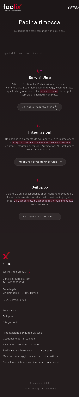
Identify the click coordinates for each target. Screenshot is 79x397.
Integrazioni (10, 322)
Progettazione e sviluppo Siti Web (22, 332)
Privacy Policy (32, 388)
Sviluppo (8, 316)
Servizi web (9, 310)
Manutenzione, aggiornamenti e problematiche (30, 356)
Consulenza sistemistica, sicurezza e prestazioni (31, 362)
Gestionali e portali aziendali (19, 338)
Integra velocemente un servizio (40, 162)
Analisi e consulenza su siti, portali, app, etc (28, 350)
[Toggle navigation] (72, 7)
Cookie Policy (49, 388)
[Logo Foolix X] (6, 255)
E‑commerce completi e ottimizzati (23, 344)
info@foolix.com (21, 278)
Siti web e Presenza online (40, 107)
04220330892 (16, 282)
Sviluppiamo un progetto (40, 216)
